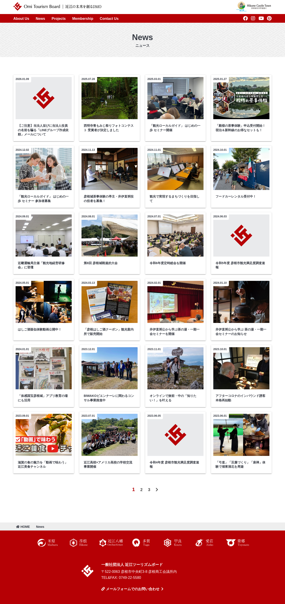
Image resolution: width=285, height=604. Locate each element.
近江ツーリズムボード (87, 571)
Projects (59, 18)
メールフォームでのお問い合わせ (132, 589)
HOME (23, 526)
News (40, 18)
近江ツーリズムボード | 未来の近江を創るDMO (57, 6)
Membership (82, 18)
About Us (21, 18)
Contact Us (109, 18)
